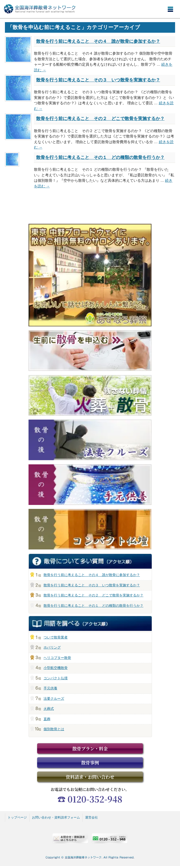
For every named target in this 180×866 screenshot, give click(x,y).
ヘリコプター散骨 (57, 658)
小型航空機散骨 (56, 668)
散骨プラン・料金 (90, 748)
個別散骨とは (54, 729)
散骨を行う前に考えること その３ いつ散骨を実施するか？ (98, 79)
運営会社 (91, 817)
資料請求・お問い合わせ (90, 777)
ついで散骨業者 (56, 637)
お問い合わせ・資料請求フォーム (56, 817)
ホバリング (52, 647)
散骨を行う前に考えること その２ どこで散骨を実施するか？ (100, 118)
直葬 (47, 719)
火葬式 (49, 709)
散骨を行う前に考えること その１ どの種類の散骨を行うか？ (100, 157)
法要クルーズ (54, 698)
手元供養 (50, 688)
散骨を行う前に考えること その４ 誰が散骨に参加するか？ (98, 41)
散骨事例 (90, 762)
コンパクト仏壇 (56, 678)
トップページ (17, 817)
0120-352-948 (95, 799)
